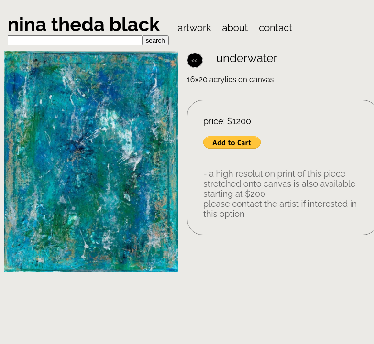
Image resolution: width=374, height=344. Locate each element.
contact (275, 27)
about (235, 27)
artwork (194, 27)
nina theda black (86, 24)
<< (194, 60)
